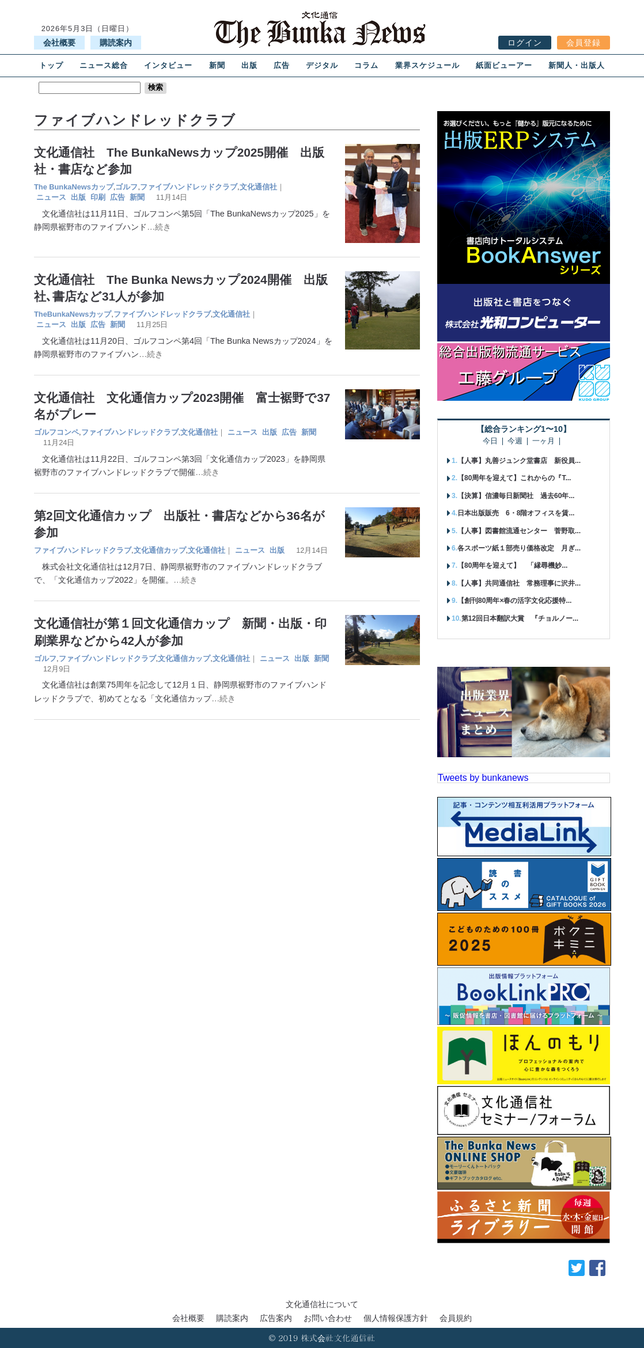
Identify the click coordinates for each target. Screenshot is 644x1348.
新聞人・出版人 (576, 65)
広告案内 (276, 1318)
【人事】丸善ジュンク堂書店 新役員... (519, 461)
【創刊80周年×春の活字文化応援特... (514, 601)
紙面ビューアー (504, 65)
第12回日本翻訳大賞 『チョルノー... (519, 618)
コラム (366, 65)
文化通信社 (258, 187)
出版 (249, 65)
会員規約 (456, 1318)
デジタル (322, 65)
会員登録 (583, 43)
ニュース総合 (103, 65)
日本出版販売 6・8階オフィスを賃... (515, 513)
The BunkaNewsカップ (73, 187)
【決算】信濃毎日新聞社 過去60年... (515, 496)
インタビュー (168, 65)
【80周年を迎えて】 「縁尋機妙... (512, 565)
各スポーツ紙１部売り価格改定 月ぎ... (519, 548)
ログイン (524, 43)
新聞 (217, 65)
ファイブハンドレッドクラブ (188, 187)
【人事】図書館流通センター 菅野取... (519, 531)
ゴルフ (126, 187)
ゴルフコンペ (56, 432)
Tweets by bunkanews (483, 778)
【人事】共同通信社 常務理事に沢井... (519, 583)
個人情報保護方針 (395, 1318)
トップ (51, 65)
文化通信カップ (160, 550)
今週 (514, 441)
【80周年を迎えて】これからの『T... (514, 478)
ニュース (51, 197)
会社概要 (59, 42)
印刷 (97, 197)
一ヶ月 (543, 441)
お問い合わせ (328, 1318)
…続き (159, 226)
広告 (282, 65)
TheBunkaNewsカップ (72, 314)
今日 (490, 441)
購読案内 (116, 42)
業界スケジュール (427, 65)
